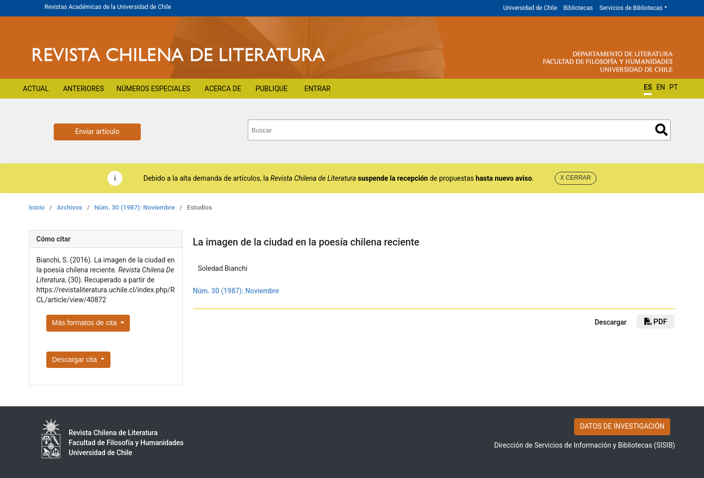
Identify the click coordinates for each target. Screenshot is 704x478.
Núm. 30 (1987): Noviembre (135, 207)
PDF (655, 321)
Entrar (317, 89)
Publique (271, 89)
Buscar (661, 129)
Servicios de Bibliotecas (631, 7)
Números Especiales (153, 89)
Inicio (37, 207)
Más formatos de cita (85, 323)
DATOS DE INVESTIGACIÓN (622, 426)
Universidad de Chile (530, 7)
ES (648, 87)
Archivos (69, 207)
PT (673, 87)
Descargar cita (75, 359)
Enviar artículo (97, 131)
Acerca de (222, 89)
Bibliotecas (578, 7)
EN (660, 87)
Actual (36, 89)
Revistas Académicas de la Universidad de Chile (108, 6)
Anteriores (83, 89)
